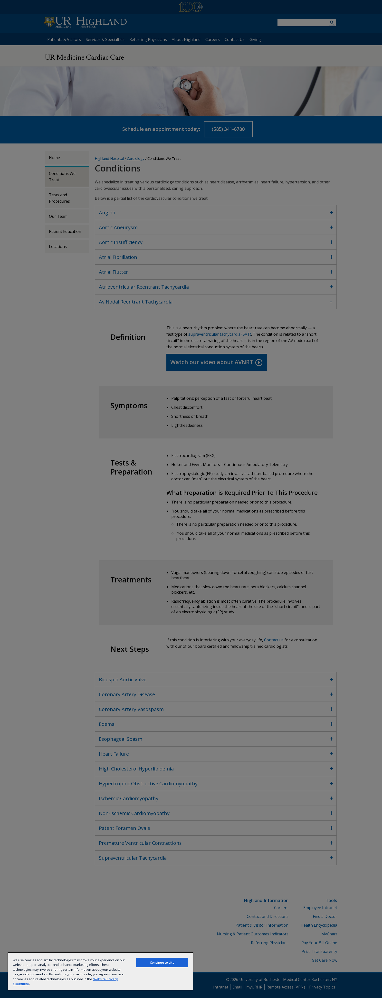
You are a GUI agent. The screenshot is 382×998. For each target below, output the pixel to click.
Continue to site (162, 962)
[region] (100, 971)
